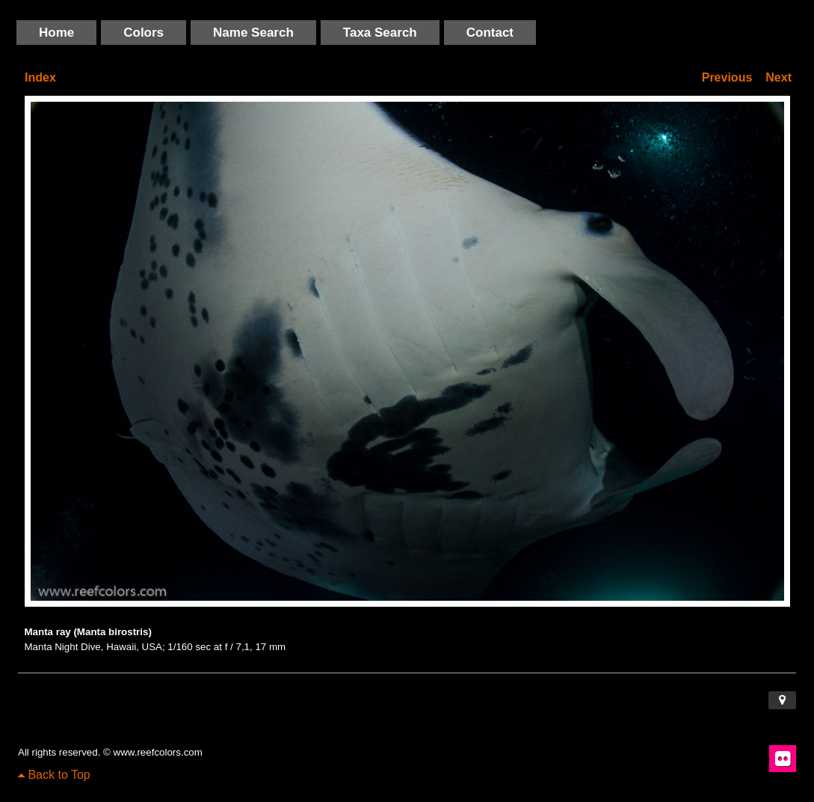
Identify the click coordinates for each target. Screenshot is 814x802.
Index (40, 77)
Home (56, 32)
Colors (143, 32)
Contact (490, 32)
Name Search (253, 32)
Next (778, 77)
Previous (727, 77)
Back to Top (54, 774)
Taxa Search (380, 32)
